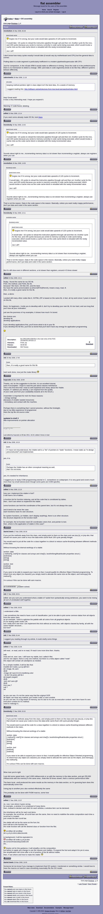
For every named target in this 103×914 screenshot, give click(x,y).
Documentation (49, 908)
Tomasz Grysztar (50, 911)
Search (49, 9)
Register (56, 9)
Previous (14, 23)
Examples (59, 908)
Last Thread (83, 884)
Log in (64, 12)
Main (17, 19)
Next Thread (92, 884)
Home (44, 9)
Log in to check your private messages (47, 12)
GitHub (62, 911)
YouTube (68, 911)
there (40, 117)
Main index (31, 908)
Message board (68, 908)
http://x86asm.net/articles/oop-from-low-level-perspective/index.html (51, 89)
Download (39, 908)
